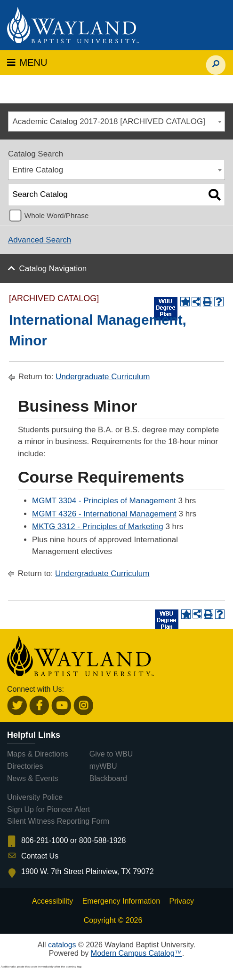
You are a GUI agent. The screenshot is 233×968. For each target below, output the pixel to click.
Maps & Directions (37, 754)
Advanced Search (39, 239)
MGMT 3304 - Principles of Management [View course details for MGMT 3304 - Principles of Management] (104, 500)
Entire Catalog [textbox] (38, 169)
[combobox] (116, 121)
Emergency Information (121, 901)
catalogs (62, 945)
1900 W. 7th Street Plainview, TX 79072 (87, 871)
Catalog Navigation (53, 268)
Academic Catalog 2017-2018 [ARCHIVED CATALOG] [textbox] (109, 121)
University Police (35, 797)
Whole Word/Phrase (56, 215)
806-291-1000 (44, 840)
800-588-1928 (102, 840)
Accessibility (52, 901)
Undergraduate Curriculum (103, 376)
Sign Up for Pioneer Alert (48, 809)
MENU (27, 62)
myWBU (103, 766)
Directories (25, 766)
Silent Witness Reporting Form (58, 821)
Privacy (181, 901)
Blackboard (108, 778)
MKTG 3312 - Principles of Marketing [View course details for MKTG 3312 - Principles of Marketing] (97, 526)
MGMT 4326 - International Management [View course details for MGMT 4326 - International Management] (104, 513)
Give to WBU (111, 754)
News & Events (32, 778)
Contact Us (39, 856)
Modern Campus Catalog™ (136, 953)
